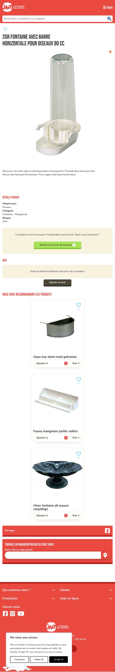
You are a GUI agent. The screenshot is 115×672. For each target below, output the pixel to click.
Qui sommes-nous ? (16, 590)
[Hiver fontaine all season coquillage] (57, 482)
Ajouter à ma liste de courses (58, 245)
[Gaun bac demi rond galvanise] (57, 331)
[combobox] (57, 18)
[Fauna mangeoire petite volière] (57, 405)
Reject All (39, 659)
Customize (19, 659)
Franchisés (10, 598)
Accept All (58, 659)
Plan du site (80, 639)
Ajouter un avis (57, 282)
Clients (65, 590)
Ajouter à (48, 364)
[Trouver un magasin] (105, 555)
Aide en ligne (69, 598)
